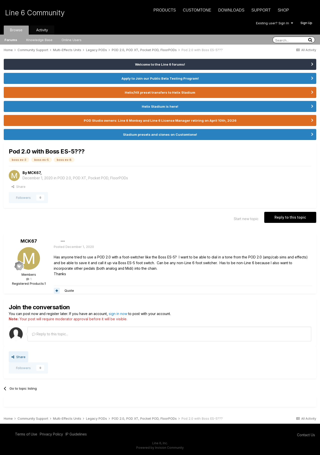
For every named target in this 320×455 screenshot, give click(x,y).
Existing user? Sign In (274, 23)
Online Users (72, 40)
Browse (16, 30)
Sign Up (306, 23)
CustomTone (197, 10)
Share (19, 187)
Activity (42, 30)
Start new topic (246, 219)
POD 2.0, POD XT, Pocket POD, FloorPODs (93, 178)
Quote (69, 290)
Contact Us (306, 435)
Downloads (231, 10)
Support (261, 10)
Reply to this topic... (50, 334)
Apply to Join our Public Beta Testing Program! (160, 78)
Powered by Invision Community (160, 447)
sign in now (118, 314)
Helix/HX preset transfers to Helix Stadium (160, 92)
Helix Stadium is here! (160, 106)
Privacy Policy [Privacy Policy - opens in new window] (51, 434)
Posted (74, 247)
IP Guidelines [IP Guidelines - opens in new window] (76, 434)
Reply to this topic (290, 217)
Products (165, 10)
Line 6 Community (35, 13)
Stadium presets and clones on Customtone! (160, 134)
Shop (283, 10)
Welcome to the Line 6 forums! (160, 64)
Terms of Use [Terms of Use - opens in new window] (26, 434)
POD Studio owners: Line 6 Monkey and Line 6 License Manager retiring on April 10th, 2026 (160, 120)
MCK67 (34, 173)
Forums (10, 40)
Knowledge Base (39, 40)
